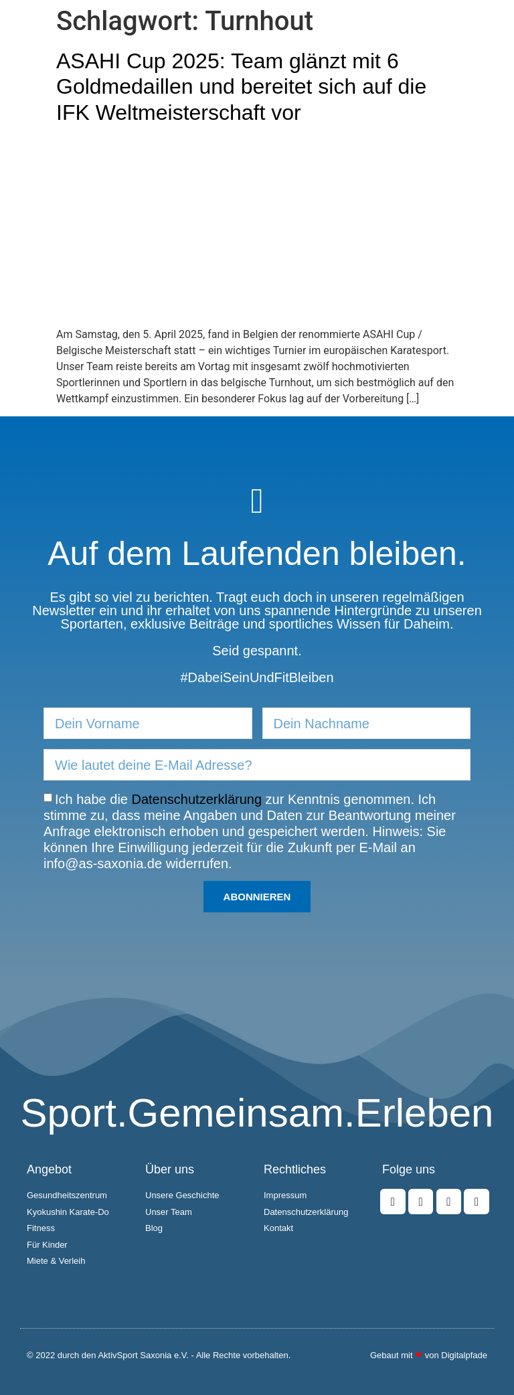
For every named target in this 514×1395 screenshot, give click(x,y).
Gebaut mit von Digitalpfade (428, 1355)
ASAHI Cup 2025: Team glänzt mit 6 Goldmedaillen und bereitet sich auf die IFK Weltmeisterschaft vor (241, 87)
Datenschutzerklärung (197, 799)
